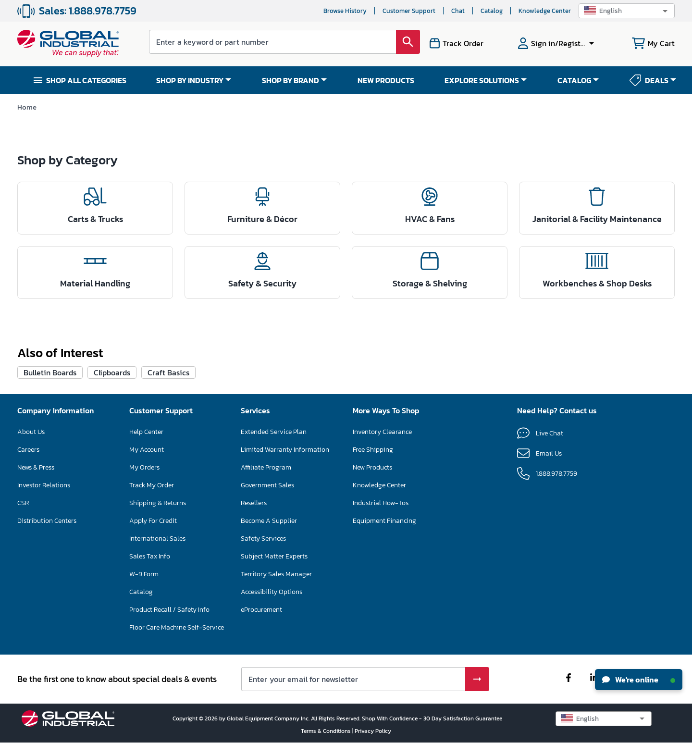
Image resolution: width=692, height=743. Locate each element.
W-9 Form (144, 574)
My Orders (144, 467)
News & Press (35, 467)
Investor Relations (43, 485)
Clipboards (112, 372)
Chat (458, 10)
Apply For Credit (153, 521)
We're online (638, 679)
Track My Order (151, 485)
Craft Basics (168, 372)
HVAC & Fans (430, 218)
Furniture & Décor (262, 218)
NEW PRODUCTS (386, 80)
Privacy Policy (373, 731)
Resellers (254, 503)
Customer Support (409, 10)
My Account (146, 450)
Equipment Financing (384, 521)
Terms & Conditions (326, 731)
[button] (626, 11)
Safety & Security (262, 283)
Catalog (492, 10)
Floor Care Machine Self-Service (176, 627)
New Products (372, 467)
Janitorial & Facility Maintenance (597, 218)
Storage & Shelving (430, 283)
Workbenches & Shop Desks (597, 283)
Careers (28, 450)
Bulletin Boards (50, 372)
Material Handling (95, 283)
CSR (23, 503)
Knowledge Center (545, 10)
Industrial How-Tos (380, 503)
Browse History (345, 10)
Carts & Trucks (95, 218)
